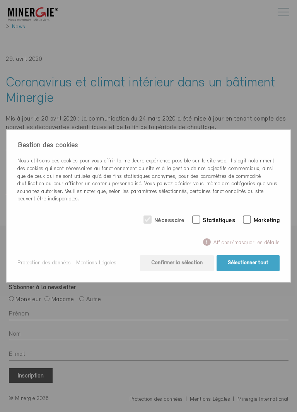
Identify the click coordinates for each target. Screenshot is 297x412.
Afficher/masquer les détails (246, 243)
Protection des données (44, 263)
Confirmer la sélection (177, 263)
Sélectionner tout (248, 263)
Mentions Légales (96, 263)
